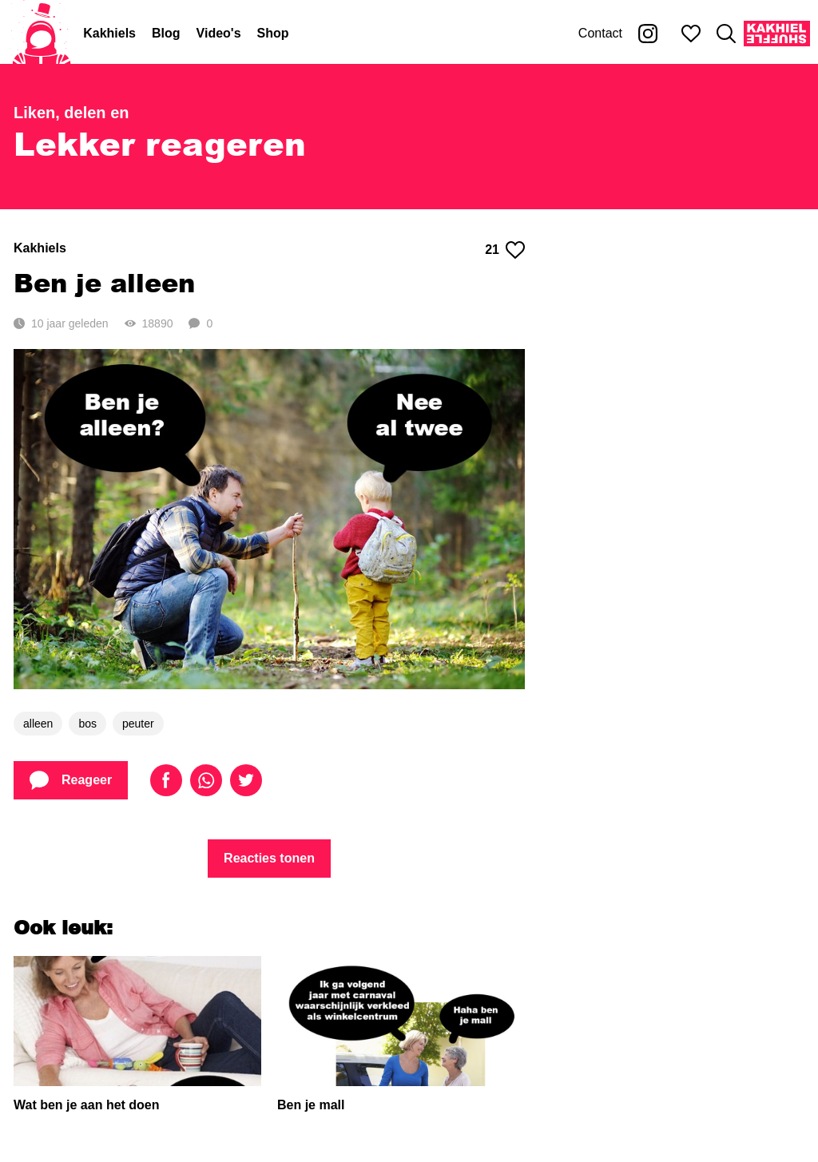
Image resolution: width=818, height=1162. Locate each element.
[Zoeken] (726, 33)
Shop (273, 33)
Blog (166, 33)
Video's (219, 33)
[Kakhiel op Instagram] (647, 33)
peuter (138, 723)
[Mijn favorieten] (691, 33)
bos (87, 723)
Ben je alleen (104, 282)
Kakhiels (109, 33)
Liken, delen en (71, 112)
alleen (38, 723)
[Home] (41, 33)
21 (505, 250)
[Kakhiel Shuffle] (777, 33)
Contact (600, 33)
